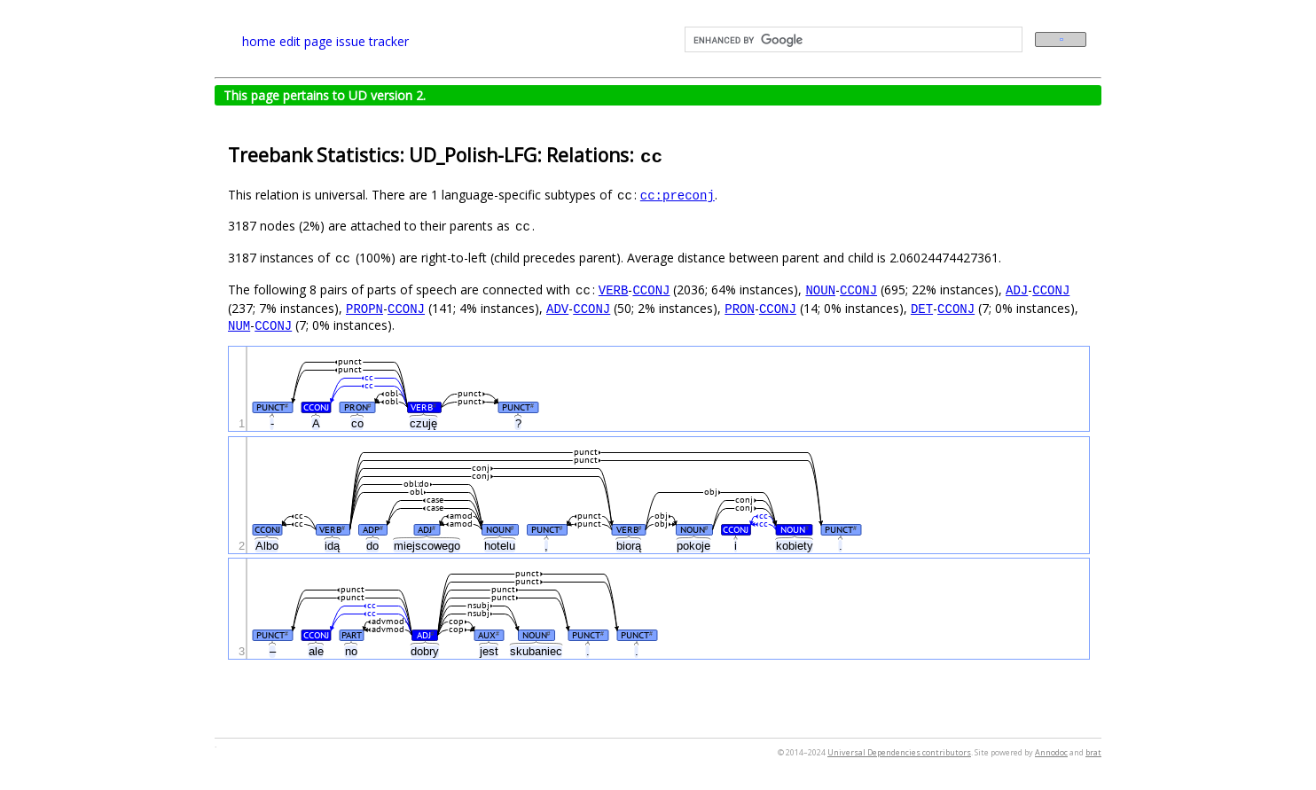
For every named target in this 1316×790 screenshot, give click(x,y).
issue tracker (372, 41)
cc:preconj (677, 194)
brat (1093, 752)
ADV (557, 308)
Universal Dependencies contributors (899, 752)
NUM (239, 325)
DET (922, 308)
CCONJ (651, 289)
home (259, 41)
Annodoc (1051, 752)
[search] (851, 40)
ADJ (1017, 289)
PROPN (364, 308)
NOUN (820, 289)
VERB (614, 289)
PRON (740, 308)
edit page (306, 41)
